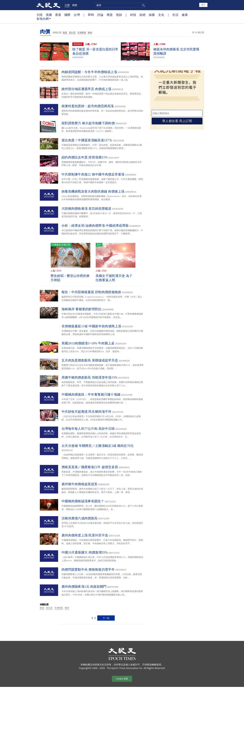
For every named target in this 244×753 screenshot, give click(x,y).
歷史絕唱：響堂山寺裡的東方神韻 (70, 278)
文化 (161, 15)
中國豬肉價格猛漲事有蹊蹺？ (83, 501)
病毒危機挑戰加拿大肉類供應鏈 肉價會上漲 (93, 191)
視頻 (119, 15)
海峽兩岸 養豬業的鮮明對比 (82, 309)
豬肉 (90, 32)
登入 (203, 5)
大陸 (39, 15)
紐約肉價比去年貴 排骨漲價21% (85, 157)
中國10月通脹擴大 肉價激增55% (85, 552)
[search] (120, 5)
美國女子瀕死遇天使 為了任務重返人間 (114, 278)
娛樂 (152, 15)
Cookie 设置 (122, 678)
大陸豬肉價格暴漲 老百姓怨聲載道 (86, 208)
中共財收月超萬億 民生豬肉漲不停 (86, 411)
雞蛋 (65, 32)
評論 (100, 15)
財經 (142, 15)
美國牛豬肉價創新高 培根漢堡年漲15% (89, 377)
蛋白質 (72, 32)
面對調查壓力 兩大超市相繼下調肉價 (88, 123)
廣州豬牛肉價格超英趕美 (79, 484)
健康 (185, 15)
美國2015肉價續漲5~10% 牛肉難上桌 (88, 343)
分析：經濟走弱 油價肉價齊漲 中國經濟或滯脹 (95, 225)
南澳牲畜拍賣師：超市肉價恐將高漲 (88, 106)
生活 (175, 15)
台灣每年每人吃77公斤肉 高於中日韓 (88, 428)
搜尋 (142, 5)
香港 (58, 15)
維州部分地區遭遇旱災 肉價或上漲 (86, 89)
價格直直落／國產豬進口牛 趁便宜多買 (90, 467)
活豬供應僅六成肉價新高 (79, 518)
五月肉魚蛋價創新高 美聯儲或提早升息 (90, 360)
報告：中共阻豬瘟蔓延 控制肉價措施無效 (91, 292)
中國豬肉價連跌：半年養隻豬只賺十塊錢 (91, 394)
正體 (67, 5)
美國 (49, 15)
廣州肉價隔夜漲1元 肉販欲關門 (84, 586)
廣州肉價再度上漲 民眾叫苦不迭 (85, 535)
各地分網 (43, 20)
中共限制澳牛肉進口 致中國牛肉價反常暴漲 (93, 174)
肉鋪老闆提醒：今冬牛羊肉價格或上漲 (89, 72)
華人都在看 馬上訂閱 (177, 121)
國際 (67, 15)
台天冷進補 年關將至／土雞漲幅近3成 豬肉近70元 (98, 446)
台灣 (77, 15)
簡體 (74, 5)
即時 (91, 15)
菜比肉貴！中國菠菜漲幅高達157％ (87, 140)
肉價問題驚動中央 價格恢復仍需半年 (88, 569)
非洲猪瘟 (81, 32)
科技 (133, 15)
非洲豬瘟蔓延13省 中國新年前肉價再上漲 (91, 326)
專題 (110, 15)
